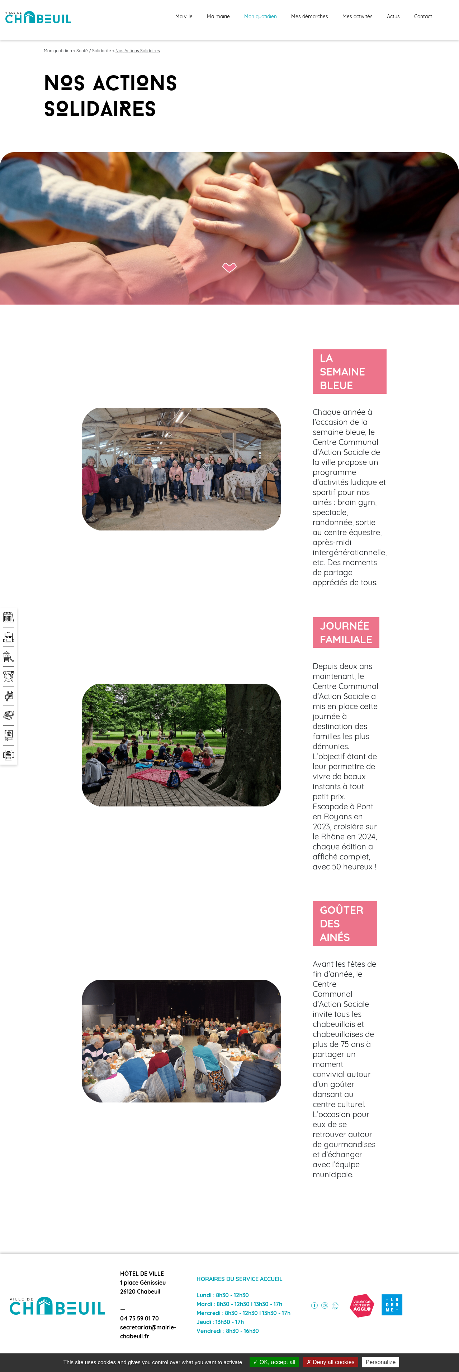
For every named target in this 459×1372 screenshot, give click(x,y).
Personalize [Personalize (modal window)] (381, 1362)
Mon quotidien (260, 17)
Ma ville (184, 17)
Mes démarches (309, 17)
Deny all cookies (331, 1362)
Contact (423, 17)
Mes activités (357, 17)
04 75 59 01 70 (139, 1319)
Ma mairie (218, 17)
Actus (393, 17)
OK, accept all (274, 1362)
